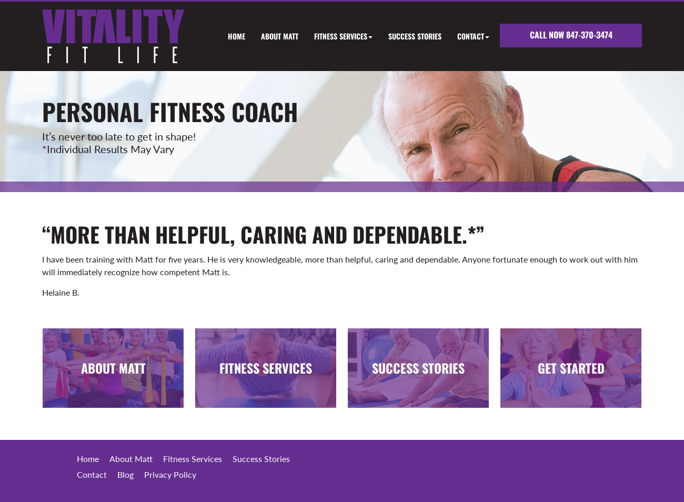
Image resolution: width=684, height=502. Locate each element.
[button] (335, 36)
